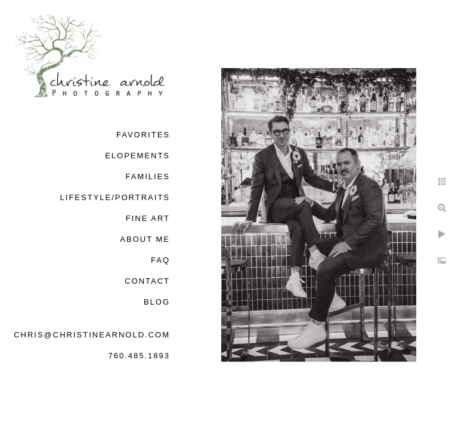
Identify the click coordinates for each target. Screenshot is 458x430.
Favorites (143, 134)
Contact (147, 281)
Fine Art (148, 218)
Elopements (137, 155)
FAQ (160, 260)
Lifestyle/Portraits (115, 197)
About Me (145, 239)
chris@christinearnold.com (92, 334)
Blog (157, 301)
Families (147, 176)
